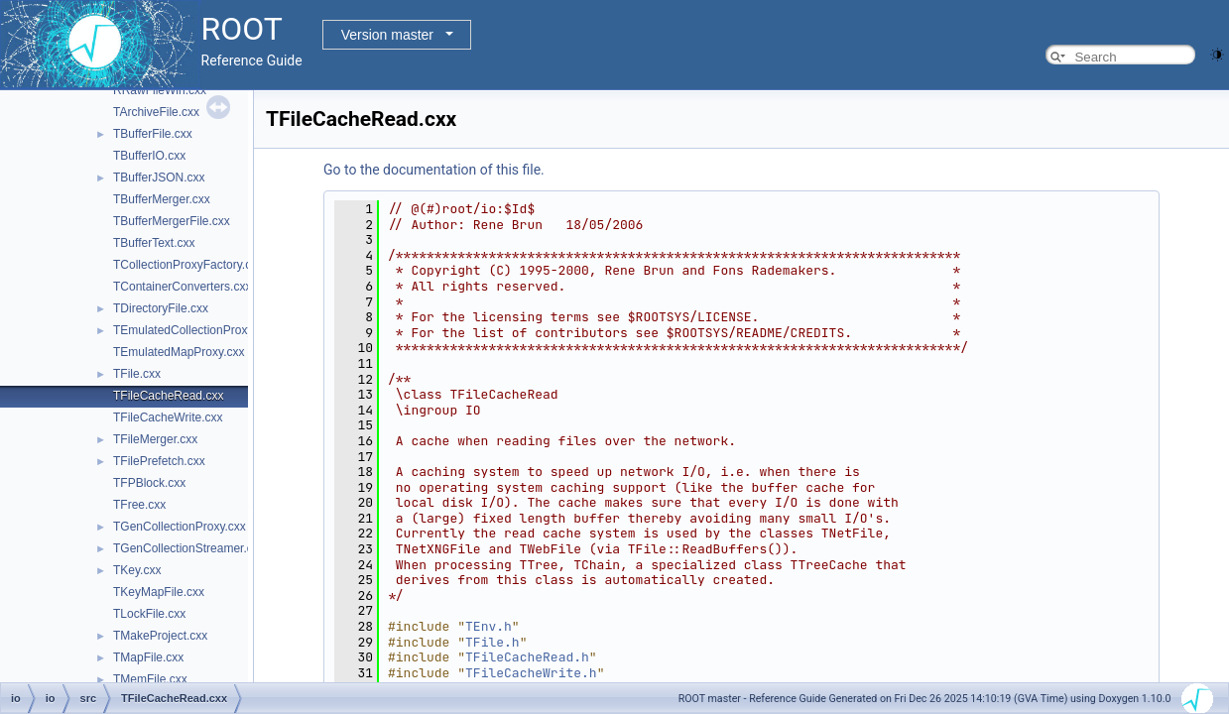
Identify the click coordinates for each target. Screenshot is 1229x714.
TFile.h (492, 642)
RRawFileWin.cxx (159, 90)
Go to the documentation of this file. (434, 170)
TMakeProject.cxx (160, 636)
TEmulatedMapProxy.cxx (179, 352)
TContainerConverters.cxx (182, 287)
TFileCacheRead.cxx (168, 396)
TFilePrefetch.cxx (159, 461)
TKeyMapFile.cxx (158, 592)
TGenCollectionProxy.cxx (179, 527)
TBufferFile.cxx (152, 134)
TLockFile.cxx (149, 614)
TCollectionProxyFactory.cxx (188, 265)
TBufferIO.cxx (149, 156)
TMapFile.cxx (148, 657)
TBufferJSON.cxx (158, 177)
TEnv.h (488, 626)
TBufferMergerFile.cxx (171, 221)
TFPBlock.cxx (149, 483)
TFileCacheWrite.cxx (167, 417)
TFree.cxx (139, 505)
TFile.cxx (137, 374)
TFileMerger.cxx (155, 439)
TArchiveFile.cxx (156, 112)
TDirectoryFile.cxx (160, 308)
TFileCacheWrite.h (531, 672)
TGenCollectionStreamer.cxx (189, 548)
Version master (387, 35)
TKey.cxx (137, 570)
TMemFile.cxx (150, 679)
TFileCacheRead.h (527, 657)
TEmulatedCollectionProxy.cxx (193, 330)
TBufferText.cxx (153, 243)
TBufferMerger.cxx (161, 199)
